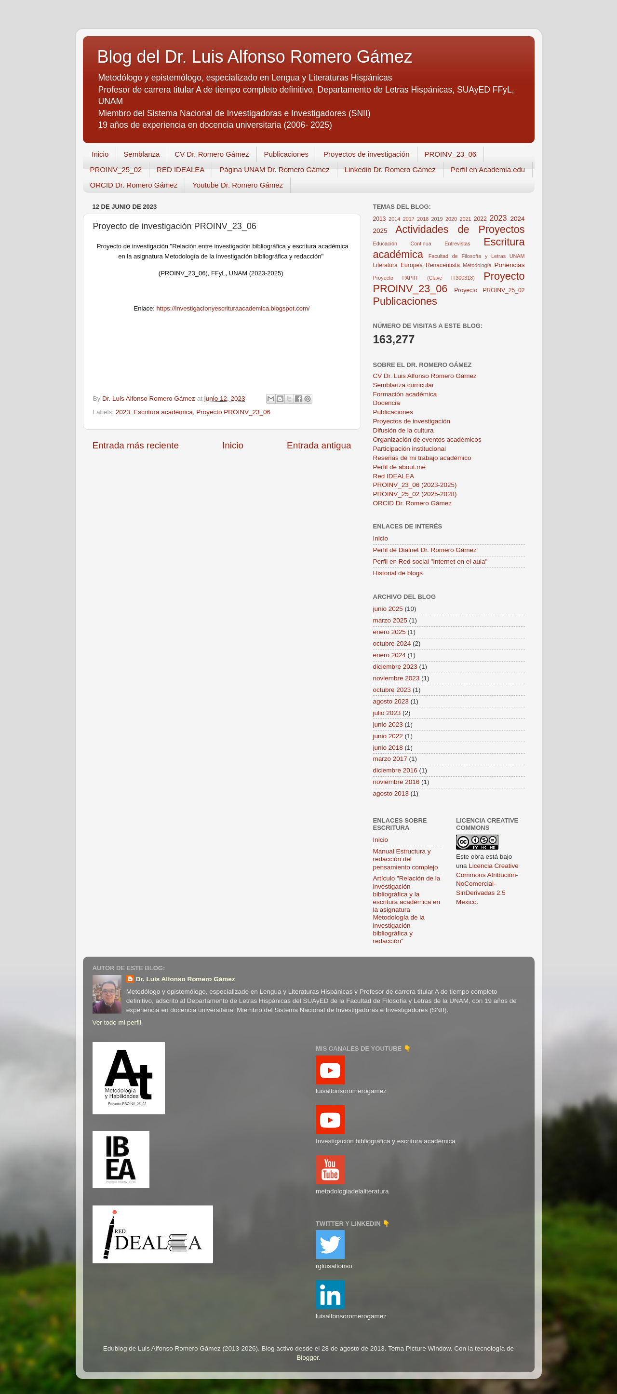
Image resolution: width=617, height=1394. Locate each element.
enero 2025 (389, 632)
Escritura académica (163, 412)
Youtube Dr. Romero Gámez (237, 185)
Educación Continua (402, 243)
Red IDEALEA (394, 476)
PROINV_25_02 (116, 169)
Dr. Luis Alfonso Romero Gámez (185, 979)
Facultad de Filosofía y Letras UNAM (477, 256)
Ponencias (509, 265)
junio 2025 (388, 608)
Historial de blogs (398, 573)
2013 (379, 219)
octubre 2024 (392, 643)
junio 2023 (388, 724)
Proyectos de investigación (366, 154)
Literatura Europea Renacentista (416, 265)
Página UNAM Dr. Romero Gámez (274, 169)
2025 (380, 230)
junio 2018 (388, 747)
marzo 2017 (390, 758)
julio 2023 (387, 713)
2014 (394, 219)
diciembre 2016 (395, 770)
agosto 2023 (391, 701)
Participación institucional (409, 448)
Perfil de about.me (399, 467)
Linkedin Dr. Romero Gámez (390, 169)
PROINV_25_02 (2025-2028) (415, 494)
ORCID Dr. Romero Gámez (134, 185)
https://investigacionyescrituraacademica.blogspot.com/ (233, 308)
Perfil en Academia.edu (488, 169)
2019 (437, 219)
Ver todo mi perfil (117, 1022)
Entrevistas (457, 243)
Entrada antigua (319, 445)
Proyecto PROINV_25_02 (489, 290)
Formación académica (405, 394)
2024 (517, 218)
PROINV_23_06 (451, 154)
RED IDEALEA (180, 169)
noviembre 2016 (396, 781)
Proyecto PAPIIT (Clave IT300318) (424, 278)
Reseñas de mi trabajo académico (422, 457)
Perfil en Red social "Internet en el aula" (430, 561)
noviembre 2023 (396, 678)
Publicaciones (286, 154)
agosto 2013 (391, 793)
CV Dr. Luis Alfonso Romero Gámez (425, 375)
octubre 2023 (392, 689)
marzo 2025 (390, 620)
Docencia (386, 402)
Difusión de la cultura (403, 430)
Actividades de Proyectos (459, 229)
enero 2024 (389, 655)
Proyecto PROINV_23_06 (233, 412)
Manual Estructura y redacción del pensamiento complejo (405, 859)
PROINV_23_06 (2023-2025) (415, 484)
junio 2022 (388, 736)
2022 (480, 219)
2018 (423, 219)
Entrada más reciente (136, 445)
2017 (409, 219)
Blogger (307, 1357)
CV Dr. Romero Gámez (211, 154)
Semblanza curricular (403, 385)
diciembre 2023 (395, 666)
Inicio (100, 154)
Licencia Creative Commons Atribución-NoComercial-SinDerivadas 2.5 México (487, 884)
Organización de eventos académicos (427, 439)
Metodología (477, 265)
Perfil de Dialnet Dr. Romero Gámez (425, 550)
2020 (451, 219)
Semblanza (141, 154)
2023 (123, 412)
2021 (465, 219)
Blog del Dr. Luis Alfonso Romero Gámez (255, 57)
